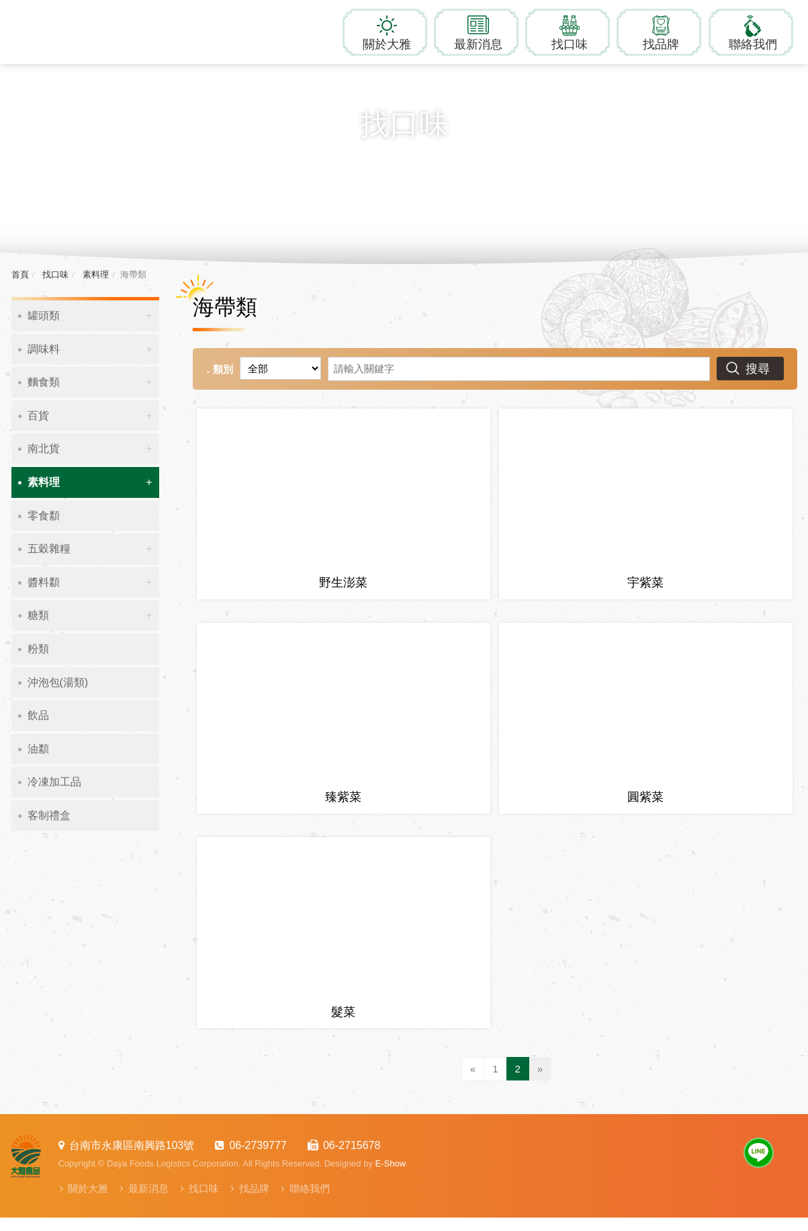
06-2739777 (257, 1158)
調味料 (44, 349)
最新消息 (478, 44)
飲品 (38, 715)
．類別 (218, 369)
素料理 (95, 274)
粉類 (38, 648)
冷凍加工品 (54, 782)
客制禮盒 (49, 815)
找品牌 (661, 44)
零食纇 (44, 515)
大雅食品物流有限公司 (95, 30)
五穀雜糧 (49, 548)
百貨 (38, 415)
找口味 (569, 44)
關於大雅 (387, 44)
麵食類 (44, 382)
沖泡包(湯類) (58, 682)
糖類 (38, 615)
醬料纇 (44, 582)
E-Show (390, 1177)
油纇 (38, 749)
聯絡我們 (753, 44)
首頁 (20, 274)
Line (759, 1166)
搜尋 (758, 369)
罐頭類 (44, 315)
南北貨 (44, 448)
